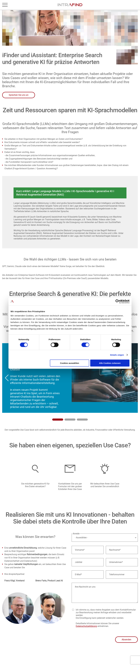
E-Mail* (78, 574)
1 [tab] (57, 420)
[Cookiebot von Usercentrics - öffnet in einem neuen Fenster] (117, 301)
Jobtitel (78, 562)
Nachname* (115, 550)
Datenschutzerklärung (86, 626)
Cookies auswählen (69, 363)
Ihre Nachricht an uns (85, 586)
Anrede (76, 533)
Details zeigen (117, 355)
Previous (7, 377)
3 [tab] (82, 420)
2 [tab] (70, 420)
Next (133, 377)
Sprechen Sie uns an (18, 95)
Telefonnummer (116, 574)
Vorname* (80, 550)
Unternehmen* (116, 562)
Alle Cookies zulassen (110, 363)
